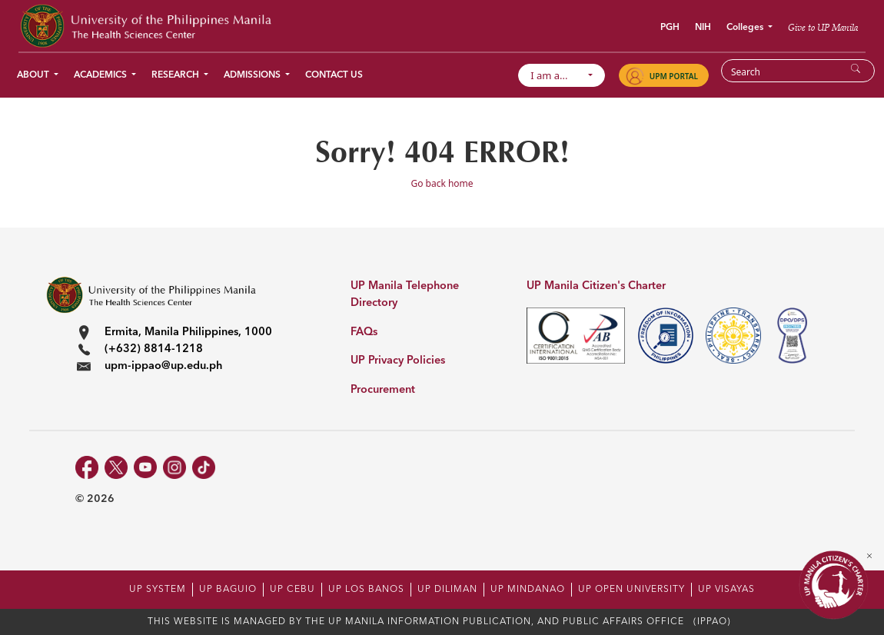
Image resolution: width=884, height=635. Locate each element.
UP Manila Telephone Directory (405, 295)
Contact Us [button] (334, 75)
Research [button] (176, 75)
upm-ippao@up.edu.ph (163, 366)
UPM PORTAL (674, 76)
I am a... (556, 75)
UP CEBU (292, 589)
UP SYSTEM (157, 589)
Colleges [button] (746, 27)
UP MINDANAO (527, 589)
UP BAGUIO (228, 589)
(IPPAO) (712, 622)
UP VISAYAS (726, 589)
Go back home (441, 183)
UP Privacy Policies (398, 361)
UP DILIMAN (447, 589)
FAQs (364, 332)
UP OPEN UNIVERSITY (631, 589)
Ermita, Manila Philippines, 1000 (188, 332)
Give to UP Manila (823, 27)
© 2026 (95, 499)
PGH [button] (670, 27)
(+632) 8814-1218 (154, 349)
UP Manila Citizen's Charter (596, 286)
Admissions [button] (253, 75)
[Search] (788, 71)
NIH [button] (703, 27)
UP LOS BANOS (366, 589)
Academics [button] (101, 75)
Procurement (383, 390)
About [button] (34, 75)
